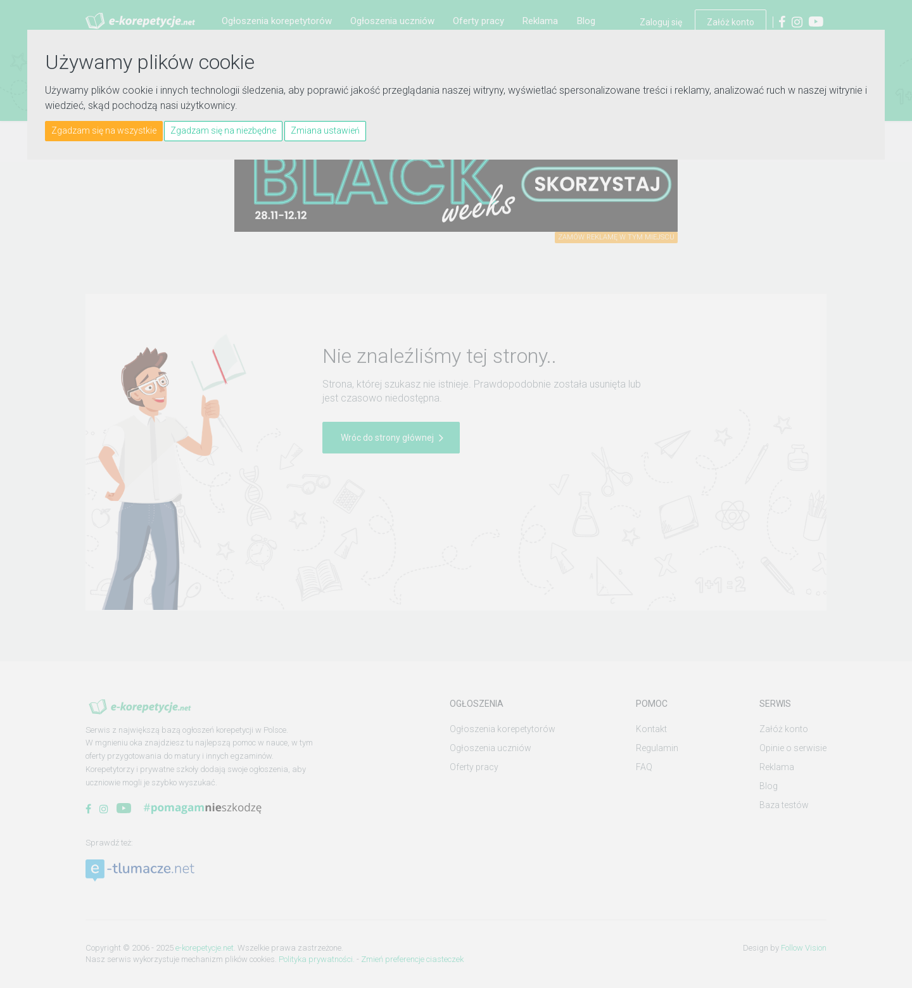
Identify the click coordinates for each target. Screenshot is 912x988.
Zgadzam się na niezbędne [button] (223, 130)
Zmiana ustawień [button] (325, 130)
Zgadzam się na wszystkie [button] (103, 130)
